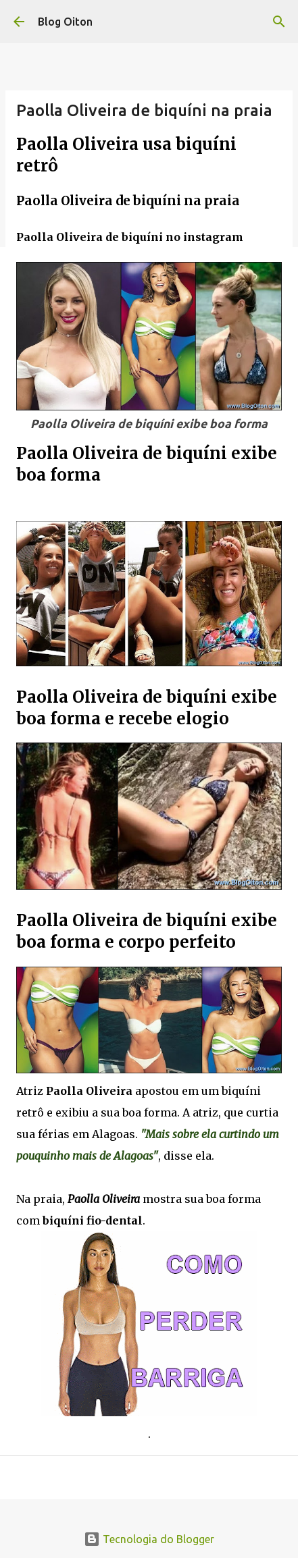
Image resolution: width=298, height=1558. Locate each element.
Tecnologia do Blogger (149, 1539)
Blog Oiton (65, 22)
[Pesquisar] (279, 21)
